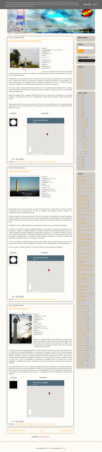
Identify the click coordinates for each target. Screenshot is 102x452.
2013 (81, 157)
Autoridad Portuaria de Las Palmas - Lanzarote (84, 242)
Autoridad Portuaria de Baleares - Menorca (83, 204)
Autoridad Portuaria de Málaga (23, 424)
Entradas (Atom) (44, 436)
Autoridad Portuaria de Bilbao (85, 211)
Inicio (42, 430)
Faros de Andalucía (39, 299)
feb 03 (84, 153)
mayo (82, 134)
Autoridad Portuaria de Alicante (85, 184)
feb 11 (84, 151)
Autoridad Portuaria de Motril (85, 257)
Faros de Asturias (82, 321)
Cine (79, 303)
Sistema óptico (81, 79)
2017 (81, 110)
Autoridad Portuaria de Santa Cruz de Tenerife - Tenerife (85, 274)
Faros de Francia (82, 342)
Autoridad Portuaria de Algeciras (24, 299)
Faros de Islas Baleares (84, 348)
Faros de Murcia (82, 353)
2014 (81, 117)
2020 (81, 104)
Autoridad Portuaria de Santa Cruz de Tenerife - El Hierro (85, 265)
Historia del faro (82, 72)
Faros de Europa (82, 340)
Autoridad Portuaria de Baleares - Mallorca (83, 200)
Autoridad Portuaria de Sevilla (85, 281)
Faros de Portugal (82, 358)
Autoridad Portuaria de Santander (24, 161)
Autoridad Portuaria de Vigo (85, 293)
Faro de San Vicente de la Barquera (25, 41)
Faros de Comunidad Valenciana (83, 334)
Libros (79, 363)
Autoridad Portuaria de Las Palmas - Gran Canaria (84, 238)
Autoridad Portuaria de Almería (85, 188)
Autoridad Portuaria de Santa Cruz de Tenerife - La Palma (85, 269)
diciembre (83, 119)
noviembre (83, 121)
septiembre (84, 125)
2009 (81, 165)
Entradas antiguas (66, 430)
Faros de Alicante (82, 313)
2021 (81, 102)
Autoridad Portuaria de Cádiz (85, 214)
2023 (81, 97)
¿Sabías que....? (82, 87)
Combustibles (81, 77)
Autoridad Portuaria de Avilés (85, 191)
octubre (83, 123)
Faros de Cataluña (82, 331)
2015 (81, 115)
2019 (81, 106)
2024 (81, 95)
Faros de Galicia (82, 345)
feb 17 (84, 140)
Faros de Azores (82, 323)
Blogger (63, 448)
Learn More (87, 4)
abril (82, 136)
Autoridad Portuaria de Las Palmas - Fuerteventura (84, 234)
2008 (81, 167)
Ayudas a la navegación (84, 82)
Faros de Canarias (82, 326)
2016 (81, 112)
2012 (81, 159)
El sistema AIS (81, 84)
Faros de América (82, 316)
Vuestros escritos (82, 365)
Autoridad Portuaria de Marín (85, 249)
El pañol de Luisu (82, 306)
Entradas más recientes (17, 430)
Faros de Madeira (82, 350)
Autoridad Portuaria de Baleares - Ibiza (83, 196)
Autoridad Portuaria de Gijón (85, 226)
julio (82, 129)
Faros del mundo (82, 360)
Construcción (81, 74)
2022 (81, 99)
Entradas (80, 69)
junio (82, 132)
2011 (81, 161)
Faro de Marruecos (82, 308)
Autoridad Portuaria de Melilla (85, 253)
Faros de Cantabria (40, 161)
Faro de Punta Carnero (19, 171)
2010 (81, 163)
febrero (83, 138)
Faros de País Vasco (83, 355)
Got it (95, 4)
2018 (81, 108)
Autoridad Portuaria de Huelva (85, 230)
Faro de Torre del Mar (18, 309)
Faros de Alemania (82, 311)
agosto (83, 127)
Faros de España (51, 161)
